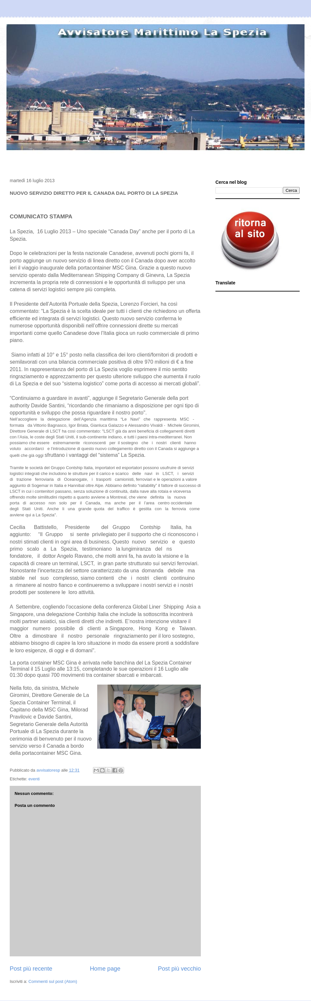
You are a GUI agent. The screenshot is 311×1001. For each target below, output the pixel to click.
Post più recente (31, 968)
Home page (105, 968)
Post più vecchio (179, 968)
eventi (34, 778)
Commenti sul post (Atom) (53, 981)
